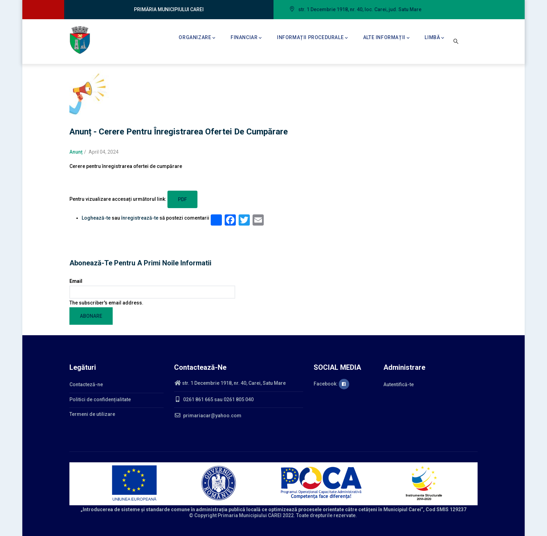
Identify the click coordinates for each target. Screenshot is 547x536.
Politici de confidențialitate (100, 399)
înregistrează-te (139, 218)
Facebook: (331, 384)
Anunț (76, 152)
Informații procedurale (312, 38)
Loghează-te (96, 218)
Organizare (197, 38)
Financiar (246, 38)
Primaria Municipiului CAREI (250, 515)
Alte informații (386, 38)
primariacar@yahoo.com (207, 415)
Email (75, 281)
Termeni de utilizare (92, 414)
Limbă (434, 38)
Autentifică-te (398, 384)
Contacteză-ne (86, 384)
